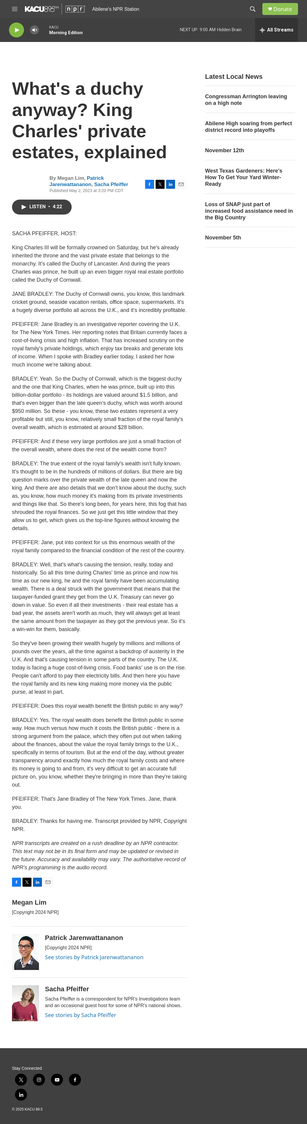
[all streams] (276, 30)
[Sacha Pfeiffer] (25, 1003)
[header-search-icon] (252, 9)
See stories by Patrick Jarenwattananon (94, 957)
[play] (16, 30)
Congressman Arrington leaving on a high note (246, 99)
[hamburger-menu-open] (14, 9)
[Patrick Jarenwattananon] (25, 952)
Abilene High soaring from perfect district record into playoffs (248, 126)
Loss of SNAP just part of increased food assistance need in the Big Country (249, 211)
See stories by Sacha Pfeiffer (80, 1015)
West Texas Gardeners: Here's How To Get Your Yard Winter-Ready (243, 177)
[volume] (34, 30)
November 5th (223, 238)
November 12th (224, 150)
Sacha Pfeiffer (111, 184)
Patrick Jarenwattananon (76, 181)
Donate (282, 9)
